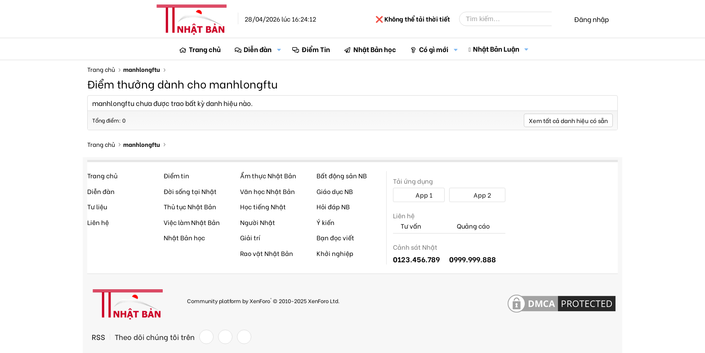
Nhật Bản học (374, 49)
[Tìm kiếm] (512, 19)
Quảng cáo (469, 226)
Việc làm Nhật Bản (192, 222)
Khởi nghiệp (335, 253)
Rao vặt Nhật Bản (266, 253)
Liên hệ (98, 222)
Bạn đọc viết (335, 237)
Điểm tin (176, 175)
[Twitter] (225, 337)
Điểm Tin (316, 49)
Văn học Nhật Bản (267, 191)
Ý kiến (326, 222)
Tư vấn (407, 226)
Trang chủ (205, 49)
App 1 (419, 194)
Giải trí (250, 237)
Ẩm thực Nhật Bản (268, 175)
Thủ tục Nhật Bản (190, 206)
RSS (98, 337)
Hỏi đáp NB (333, 206)
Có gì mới (433, 49)
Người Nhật (257, 222)
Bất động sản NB (342, 175)
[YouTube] (244, 337)
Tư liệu (97, 206)
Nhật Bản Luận (496, 48)
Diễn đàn (258, 49)
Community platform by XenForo (263, 300)
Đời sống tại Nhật (190, 191)
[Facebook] (206, 337)
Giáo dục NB (335, 191)
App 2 (477, 194)
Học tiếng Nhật (263, 206)
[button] (278, 49)
